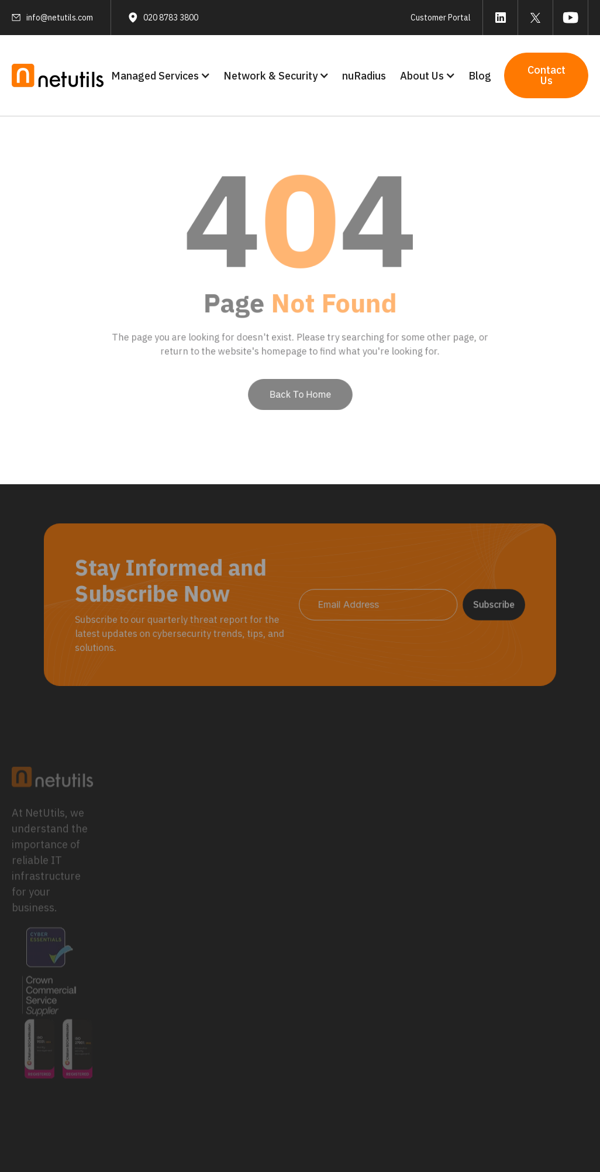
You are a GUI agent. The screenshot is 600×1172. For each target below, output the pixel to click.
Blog (479, 75)
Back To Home (300, 385)
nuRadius (364, 75)
